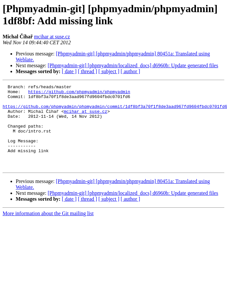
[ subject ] (108, 71)
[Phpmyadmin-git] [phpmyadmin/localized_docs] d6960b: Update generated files (133, 65)
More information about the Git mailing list (48, 230)
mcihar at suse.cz (52, 36)
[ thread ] (87, 71)
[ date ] (69, 71)
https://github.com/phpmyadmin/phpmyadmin (79, 93)
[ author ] (130, 71)
